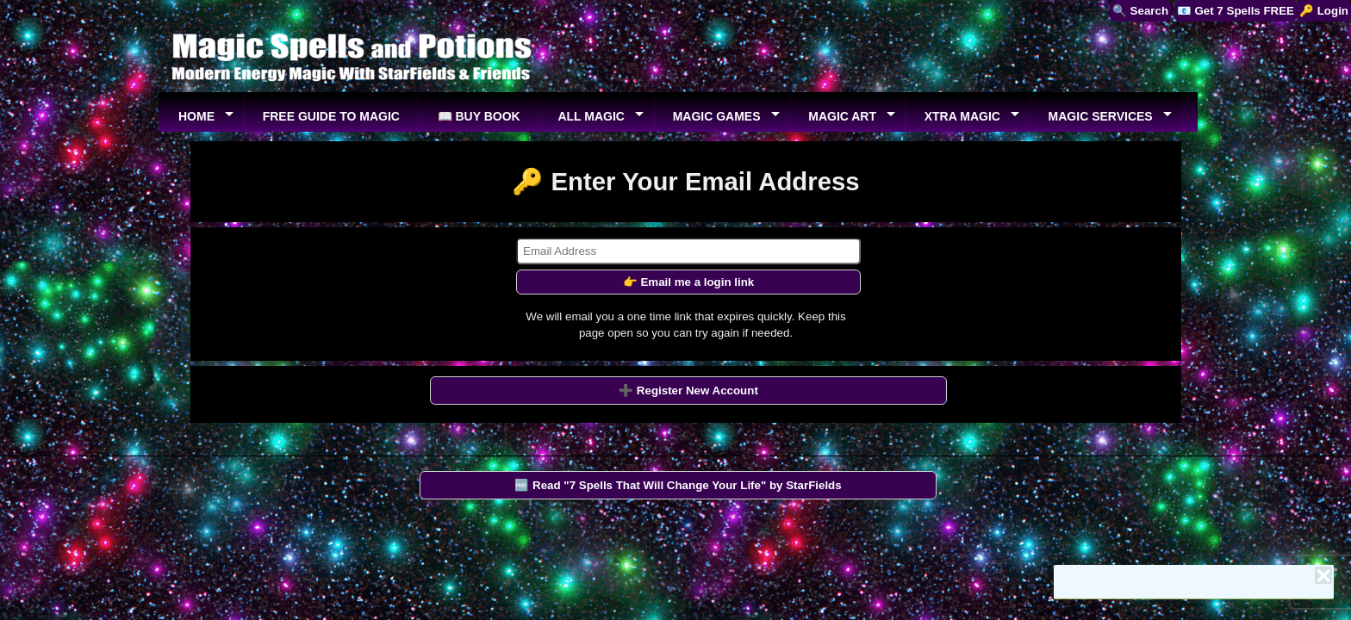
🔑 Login (1323, 10)
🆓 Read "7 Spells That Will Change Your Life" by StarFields (677, 485)
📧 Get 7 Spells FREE (1235, 10)
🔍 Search (1140, 10)
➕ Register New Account (688, 390)
